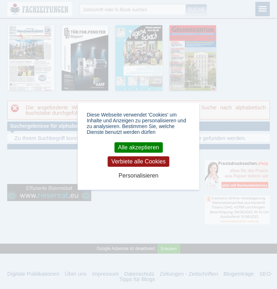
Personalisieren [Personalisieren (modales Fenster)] (138, 175)
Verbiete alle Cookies (138, 161)
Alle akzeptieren (138, 147)
